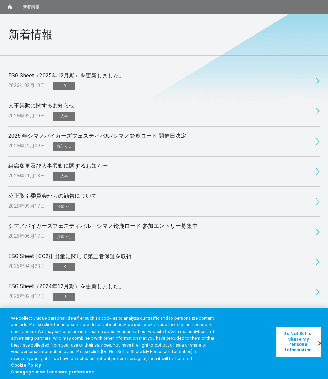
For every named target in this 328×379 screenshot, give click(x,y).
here (59, 327)
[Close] (320, 345)
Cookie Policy (26, 367)
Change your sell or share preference (52, 374)
